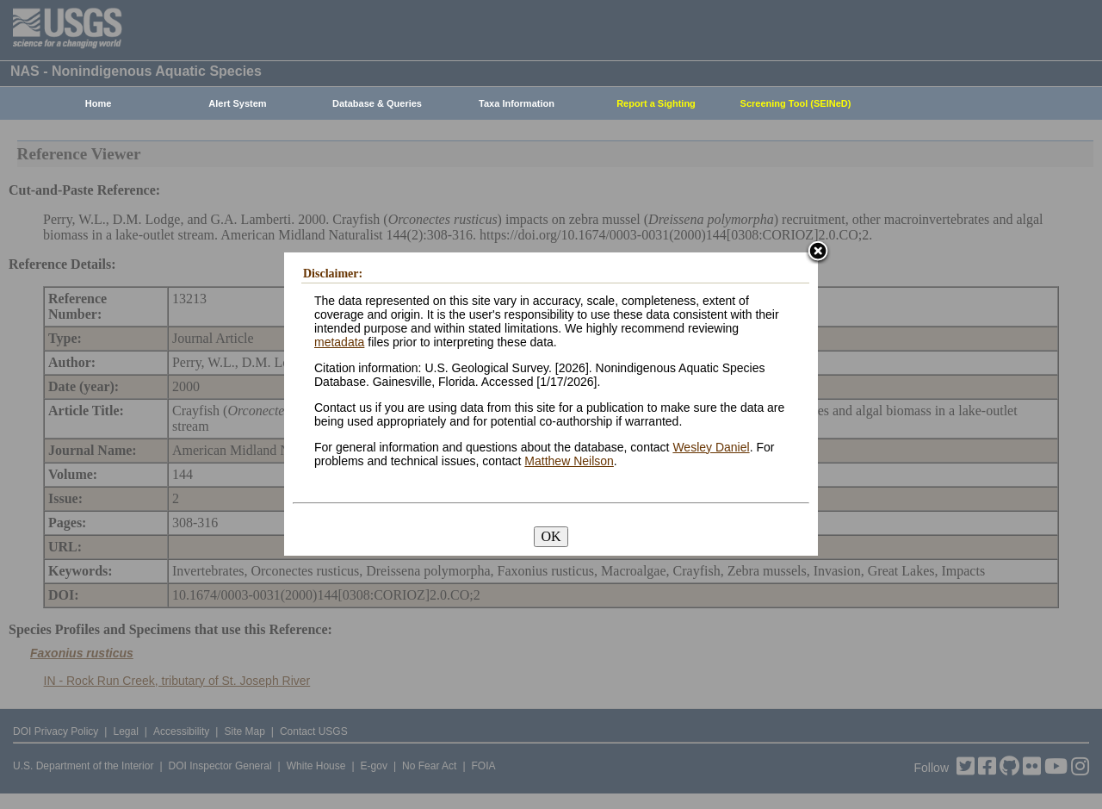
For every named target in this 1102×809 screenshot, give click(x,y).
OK (550, 536)
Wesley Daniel (710, 447)
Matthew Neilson (569, 461)
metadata (339, 342)
